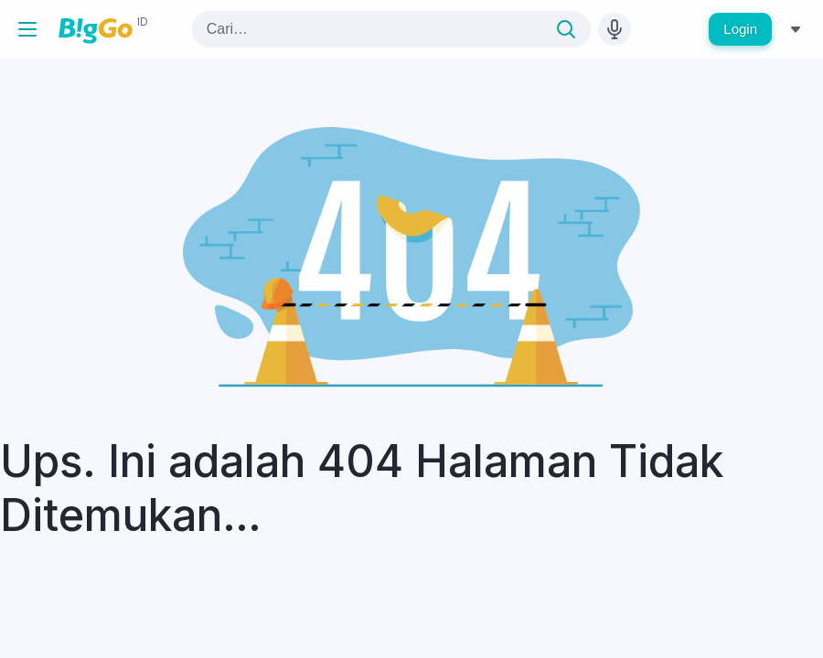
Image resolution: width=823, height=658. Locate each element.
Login (740, 29)
